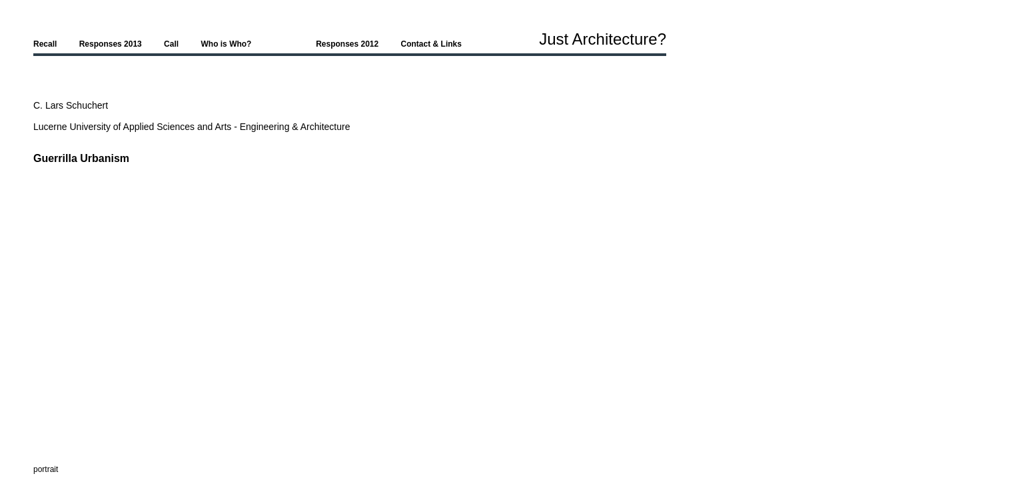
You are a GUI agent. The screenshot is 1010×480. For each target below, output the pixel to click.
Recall (45, 44)
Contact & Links (431, 44)
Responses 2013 (110, 44)
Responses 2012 (347, 44)
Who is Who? (226, 44)
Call (171, 44)
